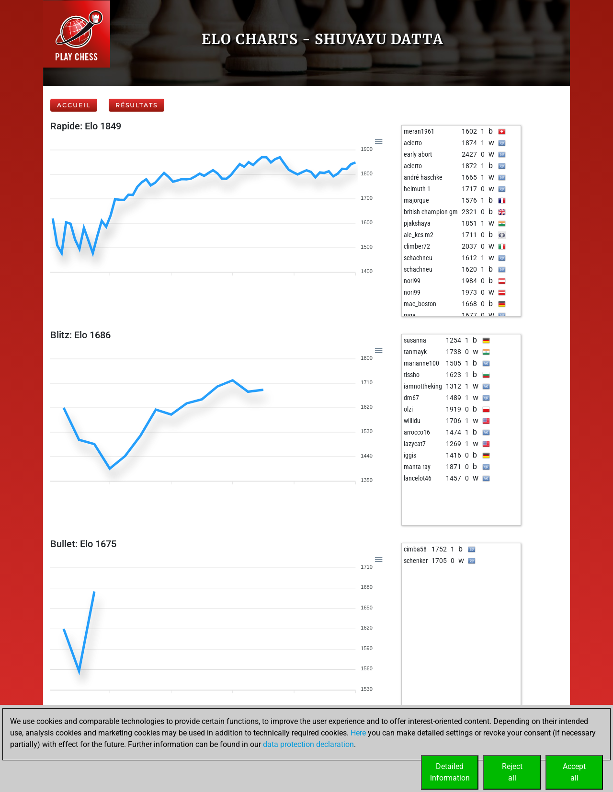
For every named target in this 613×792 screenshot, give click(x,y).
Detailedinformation (450, 772)
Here (358, 732)
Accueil (74, 105)
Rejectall (512, 772)
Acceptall (574, 772)
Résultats (136, 105)
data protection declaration (308, 744)
